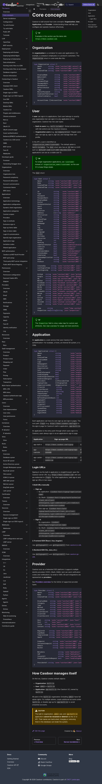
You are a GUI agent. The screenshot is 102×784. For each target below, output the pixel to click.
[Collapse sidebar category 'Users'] (27, 402)
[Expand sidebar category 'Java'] (27, 573)
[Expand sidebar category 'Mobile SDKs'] (27, 106)
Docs (7, 4)
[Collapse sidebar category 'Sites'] (27, 436)
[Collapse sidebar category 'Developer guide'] (27, 157)
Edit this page (38, 731)
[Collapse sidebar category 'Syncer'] (27, 450)
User (89, 13)
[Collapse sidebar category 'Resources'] (27, 334)
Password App (40, 5)
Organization (92, 10)
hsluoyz (77, 731)
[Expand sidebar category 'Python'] (27, 595)
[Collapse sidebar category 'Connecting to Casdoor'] (27, 79)
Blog (70, 759)
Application (91, 16)
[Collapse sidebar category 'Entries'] (27, 605)
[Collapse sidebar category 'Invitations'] (27, 423)
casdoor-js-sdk (75, 545)
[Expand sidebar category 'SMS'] (27, 299)
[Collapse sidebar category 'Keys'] (27, 341)
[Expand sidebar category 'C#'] (27, 566)
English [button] (46, 4)
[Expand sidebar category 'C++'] (27, 562)
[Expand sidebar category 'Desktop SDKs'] (27, 102)
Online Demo (88, 4)
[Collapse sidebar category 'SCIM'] (27, 552)
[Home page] (34, 9)
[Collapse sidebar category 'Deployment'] (27, 48)
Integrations (30, 4)
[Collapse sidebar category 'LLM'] (27, 38)
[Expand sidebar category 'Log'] (27, 331)
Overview (10, 762)
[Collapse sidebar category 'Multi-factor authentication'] (27, 385)
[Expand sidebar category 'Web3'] (27, 320)
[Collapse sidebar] (29, 11)
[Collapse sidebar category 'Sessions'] (27, 508)
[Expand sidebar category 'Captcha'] (27, 316)
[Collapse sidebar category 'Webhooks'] (27, 525)
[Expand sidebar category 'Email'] (27, 295)
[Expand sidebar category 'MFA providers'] (27, 399)
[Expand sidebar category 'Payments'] (27, 313)
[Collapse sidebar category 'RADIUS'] (27, 545)
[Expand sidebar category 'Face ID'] (27, 324)
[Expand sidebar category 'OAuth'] (27, 291)
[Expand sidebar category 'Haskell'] (27, 591)
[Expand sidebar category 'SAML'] (27, 143)
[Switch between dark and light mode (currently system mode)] (98, 4)
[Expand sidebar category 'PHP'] (27, 584)
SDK (8, 768)
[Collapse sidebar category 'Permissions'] (27, 268)
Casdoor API (12, 765)
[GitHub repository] (55, 5)
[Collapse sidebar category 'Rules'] (27, 443)
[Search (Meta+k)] (73, 5)
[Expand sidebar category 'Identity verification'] (27, 327)
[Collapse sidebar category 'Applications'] (27, 194)
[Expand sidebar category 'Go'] (27, 570)
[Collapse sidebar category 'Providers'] (27, 285)
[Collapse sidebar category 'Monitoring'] (27, 612)
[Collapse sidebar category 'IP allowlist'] (27, 429)
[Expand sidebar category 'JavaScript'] (27, 577)
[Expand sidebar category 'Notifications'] (27, 302)
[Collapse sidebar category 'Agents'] (27, 598)
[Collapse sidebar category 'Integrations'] (27, 559)
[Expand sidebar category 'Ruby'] (27, 587)
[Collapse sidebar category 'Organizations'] (27, 167)
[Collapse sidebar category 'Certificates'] (27, 494)
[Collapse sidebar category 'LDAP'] (27, 531)
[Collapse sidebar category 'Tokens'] (27, 501)
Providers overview (43, 582)
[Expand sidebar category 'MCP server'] (27, 146)
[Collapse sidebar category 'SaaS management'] (27, 348)
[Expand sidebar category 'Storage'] (27, 306)
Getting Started (13, 759)
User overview (51, 326)
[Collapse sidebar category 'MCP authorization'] (27, 251)
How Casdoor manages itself (92, 26)
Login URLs (93, 19)
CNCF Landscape (73, 780)
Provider (90, 21)
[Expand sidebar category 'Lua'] (27, 580)
